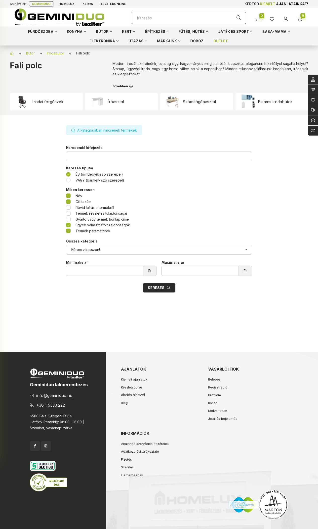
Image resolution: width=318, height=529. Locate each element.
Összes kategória (82, 241)
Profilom (214, 395)
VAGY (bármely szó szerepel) (100, 180)
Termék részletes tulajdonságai (101, 213)
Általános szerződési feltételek (145, 444)
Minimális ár (77, 262)
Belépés (214, 379)
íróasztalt (300, 69)
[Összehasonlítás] (260, 17)
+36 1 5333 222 (50, 405)
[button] (42, 31)
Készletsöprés (132, 387)
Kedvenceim (217, 411)
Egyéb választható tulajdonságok (103, 225)
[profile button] (274, 17)
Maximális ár (172, 262)
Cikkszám (83, 201)
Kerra (87, 4)
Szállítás (127, 467)
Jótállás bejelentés (222, 419)
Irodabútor (55, 53)
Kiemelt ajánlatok (134, 379)
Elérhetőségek (132, 475)
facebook (35, 446)
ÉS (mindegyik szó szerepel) (99, 174)
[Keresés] (189, 18)
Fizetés (126, 459)
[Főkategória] (12, 53)
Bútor (30, 53)
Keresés (156, 288)
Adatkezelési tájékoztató (140, 451)
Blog (124, 403)
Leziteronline (113, 4)
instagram (46, 446)
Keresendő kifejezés (84, 148)
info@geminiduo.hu (54, 395)
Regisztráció (217, 387)
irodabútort (282, 69)
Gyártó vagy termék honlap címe (102, 219)
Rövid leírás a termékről (95, 207)
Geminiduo (41, 4)
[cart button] (301, 17)
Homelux (67, 4)
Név (79, 196)
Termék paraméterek (93, 231)
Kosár (212, 403)
